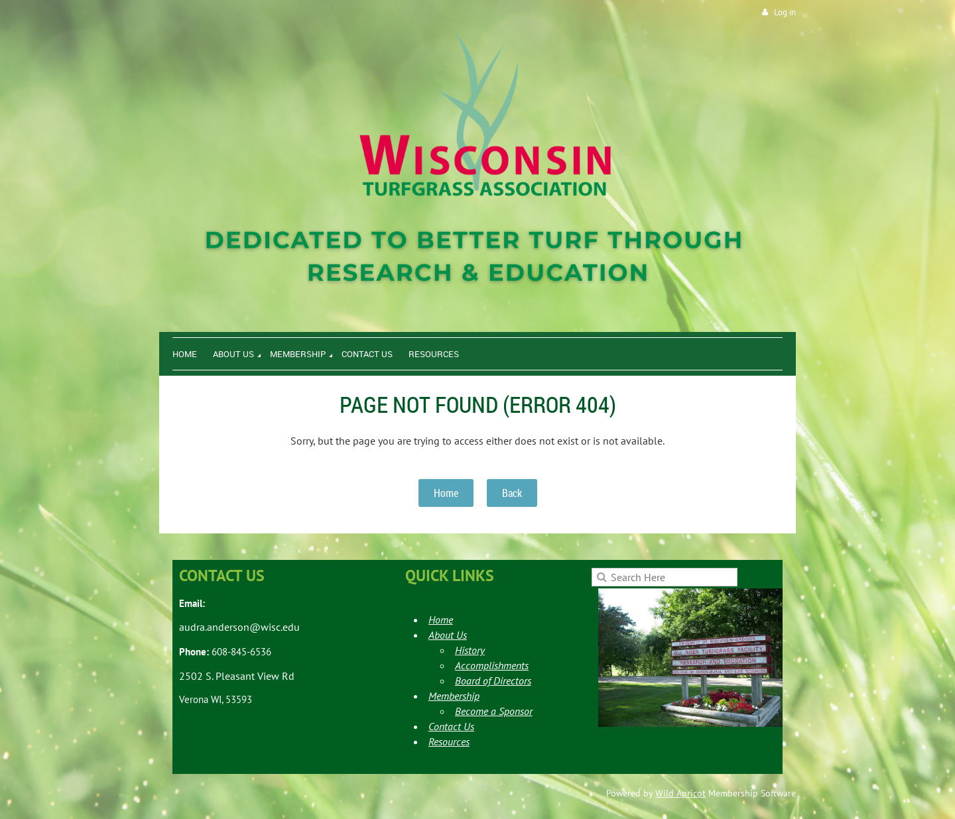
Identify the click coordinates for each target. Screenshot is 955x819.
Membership (453, 695)
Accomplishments (492, 665)
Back (512, 493)
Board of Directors (493, 680)
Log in (785, 12)
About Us (447, 634)
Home (446, 493)
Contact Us (451, 726)
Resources (449, 741)
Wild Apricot (680, 793)
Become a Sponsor (494, 711)
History (470, 650)
